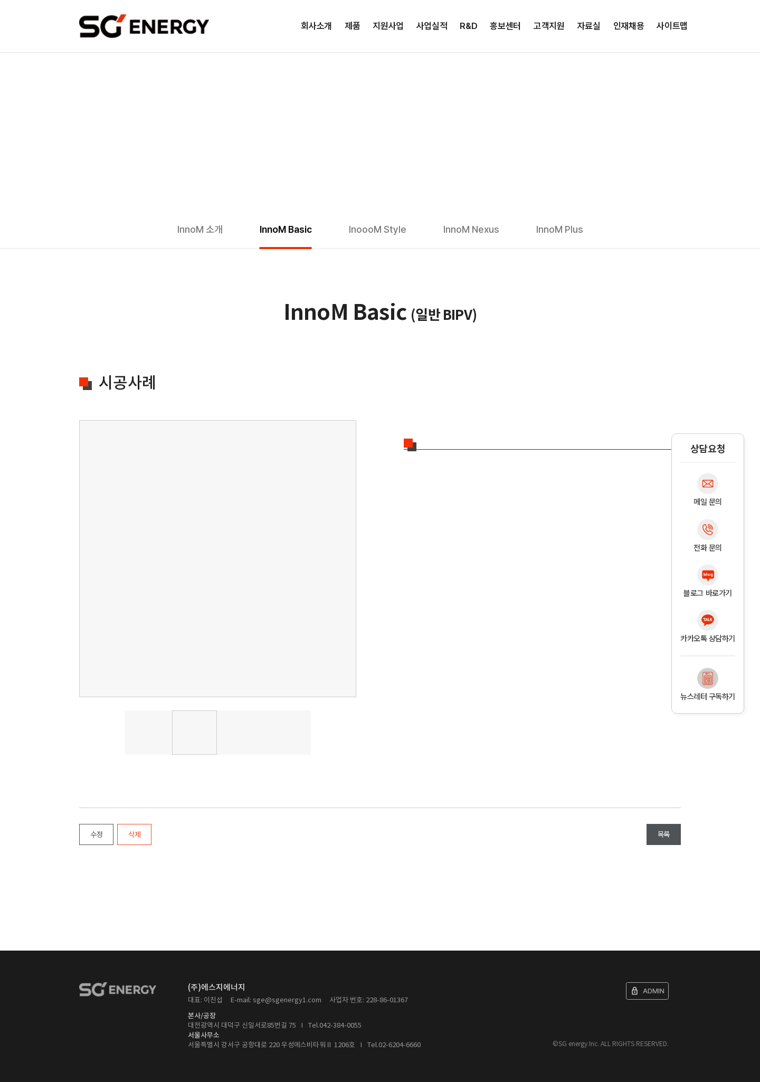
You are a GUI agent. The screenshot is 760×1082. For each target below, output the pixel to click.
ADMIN (647, 990)
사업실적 (432, 26)
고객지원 (549, 26)
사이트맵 (672, 26)
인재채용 (628, 26)
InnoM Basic (286, 229)
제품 (352, 26)
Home (83, 68)
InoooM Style (377, 229)
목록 (664, 834)
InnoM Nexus (471, 229)
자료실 (589, 26)
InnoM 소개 (200, 229)
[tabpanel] (218, 559)
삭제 (134, 834)
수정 (96, 834)
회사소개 (316, 26)
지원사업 (388, 26)
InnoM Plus (559, 229)
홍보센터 (505, 26)
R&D (468, 26)
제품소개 (115, 68)
